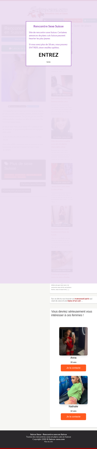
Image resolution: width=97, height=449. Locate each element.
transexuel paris (82, 298)
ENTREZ (48, 55)
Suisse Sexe (35, 434)
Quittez (48, 62)
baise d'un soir (74, 301)
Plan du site (48, 441)
